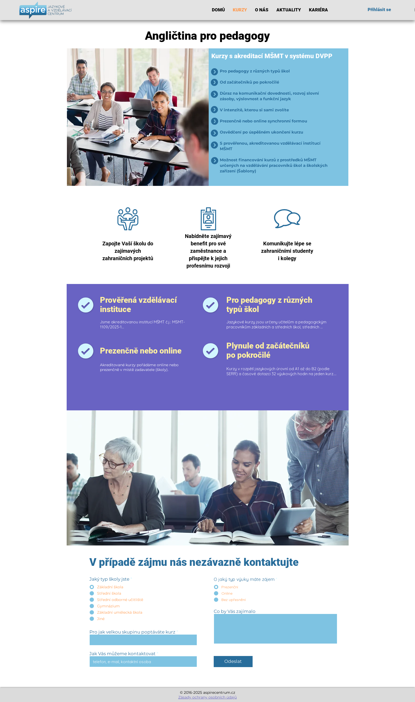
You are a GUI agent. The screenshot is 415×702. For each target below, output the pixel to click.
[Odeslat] (233, 661)
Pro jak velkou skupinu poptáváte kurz (132, 632)
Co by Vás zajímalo (235, 611)
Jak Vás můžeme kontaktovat (122, 653)
